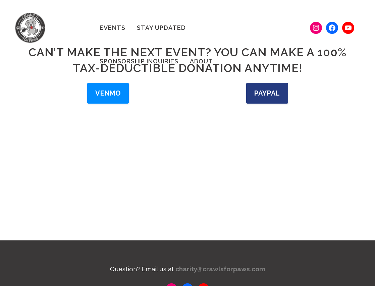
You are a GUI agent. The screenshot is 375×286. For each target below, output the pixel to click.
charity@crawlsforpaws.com (220, 269)
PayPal (267, 93)
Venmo (108, 93)
